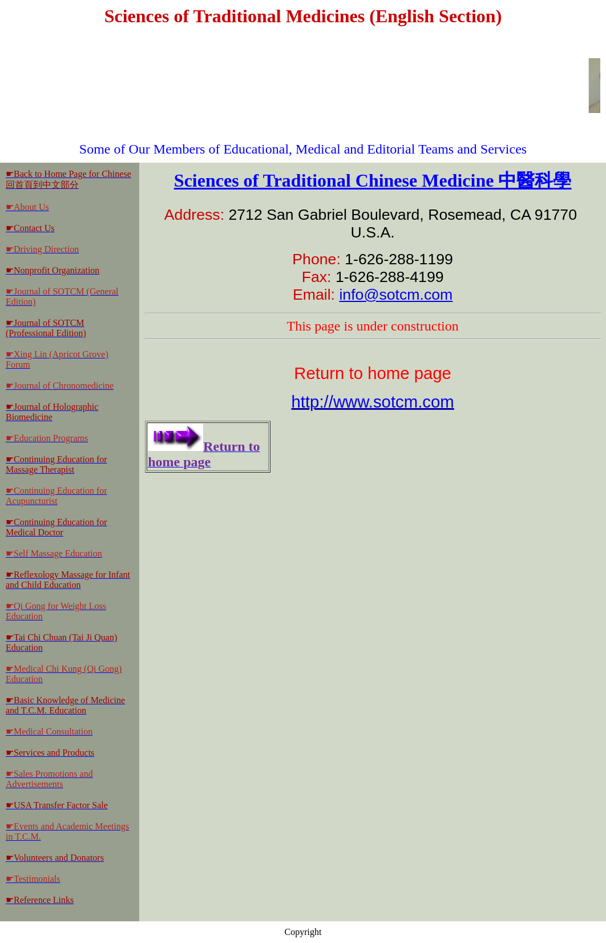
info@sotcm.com (396, 294)
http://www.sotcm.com (373, 401)
